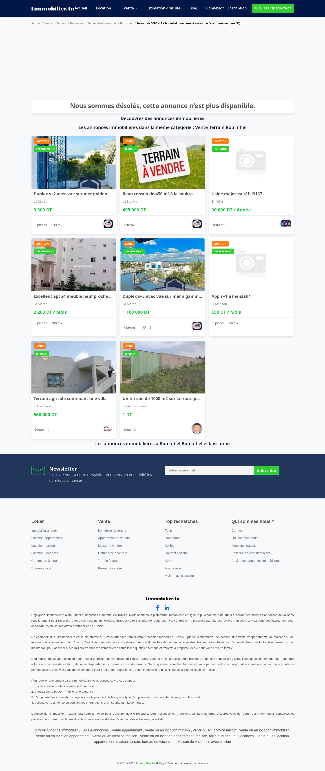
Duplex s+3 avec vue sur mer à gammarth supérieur (176, 296)
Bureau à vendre (110, 568)
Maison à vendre (110, 545)
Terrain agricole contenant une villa (70, 398)
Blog (193, 8)
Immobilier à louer (44, 530)
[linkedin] (167, 608)
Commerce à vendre (112, 553)
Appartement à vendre (114, 538)
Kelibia (170, 545)
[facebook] (157, 608)
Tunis (169, 530)
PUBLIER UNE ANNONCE (272, 8)
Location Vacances (45, 553)
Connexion (215, 8)
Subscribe (266, 470)
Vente (129, 8)
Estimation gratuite (163, 8)
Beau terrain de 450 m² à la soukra (158, 193)
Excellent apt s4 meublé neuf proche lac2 (75, 296)
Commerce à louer (44, 560)
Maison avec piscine (179, 576)
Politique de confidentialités (251, 553)
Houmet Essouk (176, 553)
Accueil (81, 8)
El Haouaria (42, 406)
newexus (202, 763)
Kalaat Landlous (135, 406)
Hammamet (173, 538)
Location (104, 8)
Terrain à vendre (110, 560)
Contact (237, 530)
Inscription (237, 8)
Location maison (43, 545)
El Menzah (219, 304)
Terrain (61, 23)
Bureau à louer (42, 568)
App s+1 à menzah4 (231, 296)
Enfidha (217, 201)
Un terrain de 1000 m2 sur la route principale (168, 398)
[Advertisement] (162, 63)
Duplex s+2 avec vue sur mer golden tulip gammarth (87, 193)
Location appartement (47, 538)
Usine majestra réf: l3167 (237, 193)
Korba (169, 560)
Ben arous (76, 23)
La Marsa (40, 201)
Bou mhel (126, 23)
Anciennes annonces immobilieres (256, 560)
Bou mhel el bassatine (101, 23)
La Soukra (130, 201)
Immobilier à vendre (112, 530)
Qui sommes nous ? (246, 538)
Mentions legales (244, 545)
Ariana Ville (173, 568)
